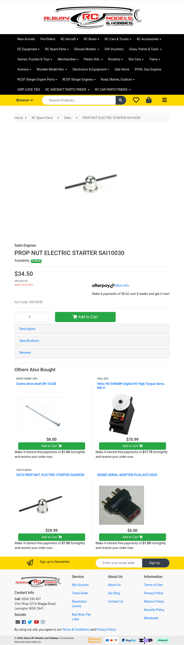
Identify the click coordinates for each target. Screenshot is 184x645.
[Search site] (120, 100)
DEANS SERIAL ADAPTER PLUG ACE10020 (127, 475)
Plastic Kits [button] (92, 59)
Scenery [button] (23, 69)
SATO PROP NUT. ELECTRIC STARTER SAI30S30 (50, 475)
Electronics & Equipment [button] (89, 69)
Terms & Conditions (76, 629)
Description (27, 329)
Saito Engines (25, 245)
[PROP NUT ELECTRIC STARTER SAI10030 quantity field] (31, 317)
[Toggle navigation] (164, 100)
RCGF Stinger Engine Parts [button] (36, 79)
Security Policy (154, 610)
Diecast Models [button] (85, 49)
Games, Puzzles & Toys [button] (34, 59)
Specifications (29, 340)
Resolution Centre (79, 604)
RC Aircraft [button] (68, 39)
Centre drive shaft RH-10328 (36, 384)
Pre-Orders (47, 39)
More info (110, 285)
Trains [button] (153, 59)
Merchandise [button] (67, 59)
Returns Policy (154, 601)
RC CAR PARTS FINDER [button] (111, 89)
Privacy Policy (153, 593)
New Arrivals (26, 39)
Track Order (80, 593)
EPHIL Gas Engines (148, 69)
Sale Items (122, 69)
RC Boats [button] (90, 39)
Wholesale (151, 618)
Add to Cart (85, 317)
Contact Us (115, 601)
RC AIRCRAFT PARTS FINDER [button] (66, 89)
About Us (114, 585)
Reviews (25, 352)
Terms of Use (153, 585)
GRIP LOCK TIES (29, 89)
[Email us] (18, 622)
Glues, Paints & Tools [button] (144, 49)
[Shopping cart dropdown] (149, 100)
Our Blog (114, 593)
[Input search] (79, 100)
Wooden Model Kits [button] (51, 69)
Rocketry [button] (114, 59)
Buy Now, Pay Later (81, 617)
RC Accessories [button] (148, 39)
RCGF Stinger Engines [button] (77, 79)
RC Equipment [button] (27, 49)
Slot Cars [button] (135, 59)
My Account (80, 585)
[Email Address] (118, 563)
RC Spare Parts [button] (55, 49)
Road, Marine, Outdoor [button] (116, 79)
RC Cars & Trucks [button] (117, 39)
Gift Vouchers (114, 49)
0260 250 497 (28, 599)
